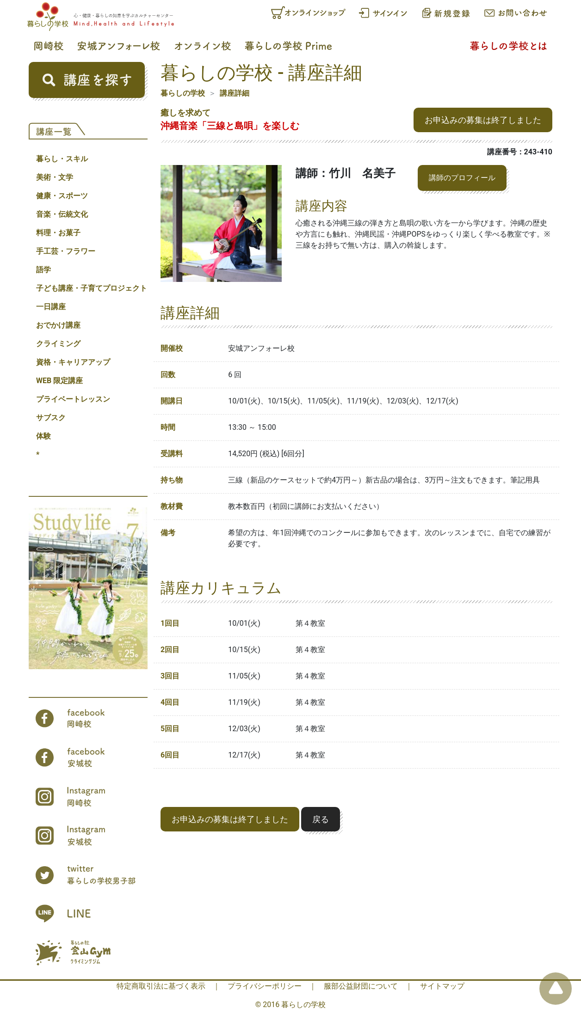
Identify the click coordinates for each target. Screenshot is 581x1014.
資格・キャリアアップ (73, 362)
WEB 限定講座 (59, 380)
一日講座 (51, 306)
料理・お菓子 (58, 232)
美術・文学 (54, 177)
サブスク (51, 417)
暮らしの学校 (183, 93)
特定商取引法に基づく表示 (161, 986)
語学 (43, 269)
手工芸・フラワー (65, 251)
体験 (43, 436)
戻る (320, 819)
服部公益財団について (361, 986)
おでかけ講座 (58, 325)
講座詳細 (234, 93)
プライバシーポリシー (265, 986)
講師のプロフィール (462, 177)
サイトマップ (442, 986)
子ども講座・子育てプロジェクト (91, 288)
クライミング (58, 343)
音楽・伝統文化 (62, 214)
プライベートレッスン (73, 399)
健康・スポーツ (62, 195)
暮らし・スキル (62, 158)
